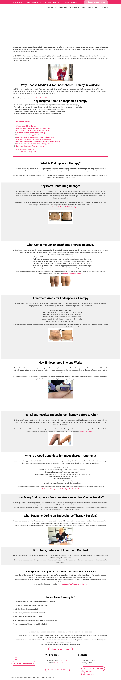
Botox (83, 7)
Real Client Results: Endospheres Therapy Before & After (35, 137)
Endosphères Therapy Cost (27, 152)
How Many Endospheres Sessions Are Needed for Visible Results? (38, 141)
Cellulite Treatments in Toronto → (72, 273)
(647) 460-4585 (17, 2)
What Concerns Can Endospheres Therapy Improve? (33, 130)
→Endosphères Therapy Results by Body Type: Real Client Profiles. (60, 489)
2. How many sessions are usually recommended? (30, 605)
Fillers (90, 7)
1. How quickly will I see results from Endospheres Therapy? (34, 602)
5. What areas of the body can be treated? (27, 616)
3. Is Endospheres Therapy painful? (25, 609)
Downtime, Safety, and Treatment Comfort (30, 146)
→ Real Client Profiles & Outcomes (42, 98)
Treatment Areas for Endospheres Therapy (30, 133)
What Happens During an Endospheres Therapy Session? (34, 144)
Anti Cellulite (74, 7)
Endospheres (63, 7)
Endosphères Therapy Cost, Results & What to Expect (60, 207)
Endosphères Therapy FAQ (26, 149)
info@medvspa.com (71, 2)
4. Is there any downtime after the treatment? (29, 613)
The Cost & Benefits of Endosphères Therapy (72, 584)
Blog (96, 7)
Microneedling (51, 7)
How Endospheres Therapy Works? (27, 135)
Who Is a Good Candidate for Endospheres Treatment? (33, 139)
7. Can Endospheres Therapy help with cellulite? (30, 624)
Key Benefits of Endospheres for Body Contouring (33, 128)
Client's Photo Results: (86, 431)
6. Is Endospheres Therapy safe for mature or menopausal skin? (35, 620)
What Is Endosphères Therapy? (26, 126)
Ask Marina (104, 7)
